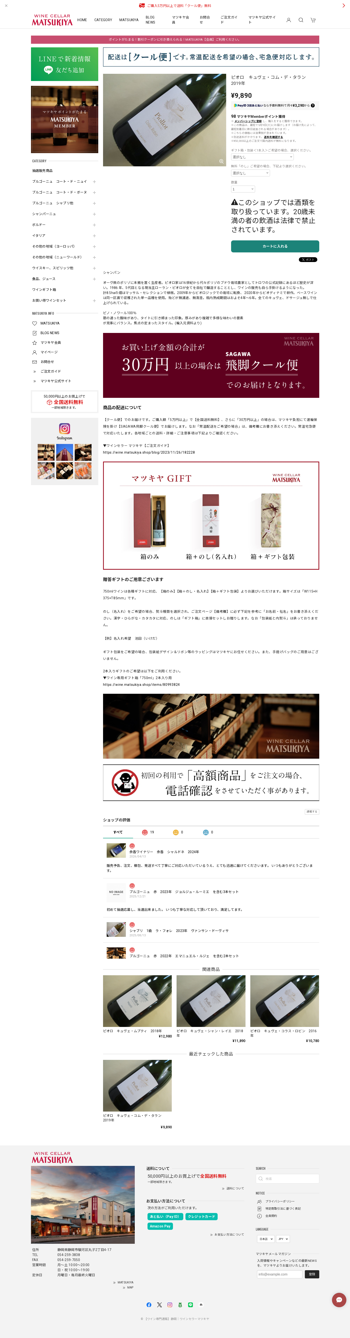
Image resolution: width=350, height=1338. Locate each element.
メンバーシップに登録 (248, 121)
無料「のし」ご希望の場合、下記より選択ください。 (269, 166)
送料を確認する (273, 137)
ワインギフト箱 (44, 290)
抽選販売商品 (42, 171)
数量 (234, 182)
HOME (82, 20)
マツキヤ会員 (180, 19)
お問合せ (205, 19)
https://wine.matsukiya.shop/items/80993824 (141, 685)
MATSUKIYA (129, 20)
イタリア (39, 236)
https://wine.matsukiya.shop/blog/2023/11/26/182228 (149, 452)
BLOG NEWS (150, 19)
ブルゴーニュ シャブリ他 (53, 203)
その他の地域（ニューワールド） (58, 257)
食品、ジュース (44, 279)
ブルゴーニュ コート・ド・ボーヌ (59, 192)
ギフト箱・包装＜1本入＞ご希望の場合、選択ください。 (272, 150)
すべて (118, 832)
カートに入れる (275, 246)
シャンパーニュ (44, 214)
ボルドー (39, 225)
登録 (312, 1274)
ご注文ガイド (229, 19)
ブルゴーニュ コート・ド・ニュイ (59, 181)
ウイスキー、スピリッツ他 (53, 268)
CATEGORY (103, 20)
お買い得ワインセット (49, 300)
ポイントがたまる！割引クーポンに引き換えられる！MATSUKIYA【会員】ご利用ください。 (175, 39)
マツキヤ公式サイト (262, 19)
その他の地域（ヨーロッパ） (54, 246)
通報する (312, 811)
